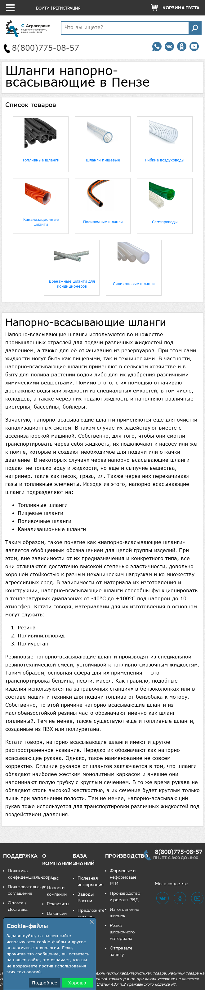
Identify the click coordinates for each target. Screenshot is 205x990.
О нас (53, 878)
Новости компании (57, 891)
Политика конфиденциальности (25, 874)
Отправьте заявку (121, 951)
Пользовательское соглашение (25, 890)
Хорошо (77, 982)
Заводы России (86, 897)
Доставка (18, 909)
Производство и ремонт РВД (125, 896)
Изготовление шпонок (124, 913)
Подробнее (44, 982)
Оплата (16, 903)
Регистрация (66, 8)
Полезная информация (91, 881)
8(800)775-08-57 (178, 851)
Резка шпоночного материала (122, 932)
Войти (42, 8)
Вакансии (57, 913)
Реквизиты (58, 903)
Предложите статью (91, 913)
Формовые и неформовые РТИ (123, 877)
